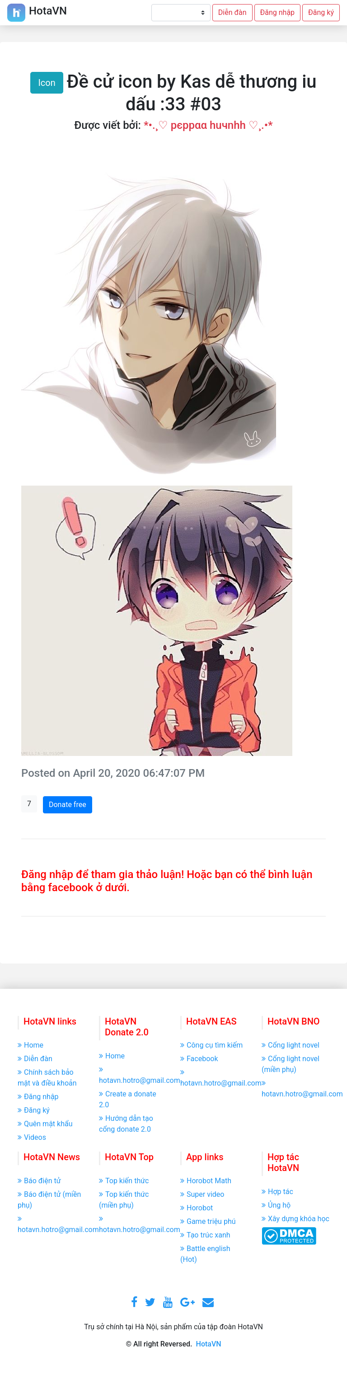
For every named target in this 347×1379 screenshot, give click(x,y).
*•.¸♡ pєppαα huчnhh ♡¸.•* (208, 125)
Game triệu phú (208, 1221)
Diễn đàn (232, 12)
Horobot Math (205, 1180)
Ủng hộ (276, 1205)
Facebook (199, 1058)
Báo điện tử (39, 1180)
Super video (202, 1194)
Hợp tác (277, 1191)
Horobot (196, 1208)
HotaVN (208, 1344)
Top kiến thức (124, 1180)
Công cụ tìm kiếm (211, 1045)
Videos (32, 1137)
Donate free (67, 804)
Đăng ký (321, 12)
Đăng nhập (277, 12)
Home (30, 1045)
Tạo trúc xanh (205, 1235)
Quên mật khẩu (45, 1123)
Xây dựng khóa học (295, 1218)
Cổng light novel (290, 1045)
